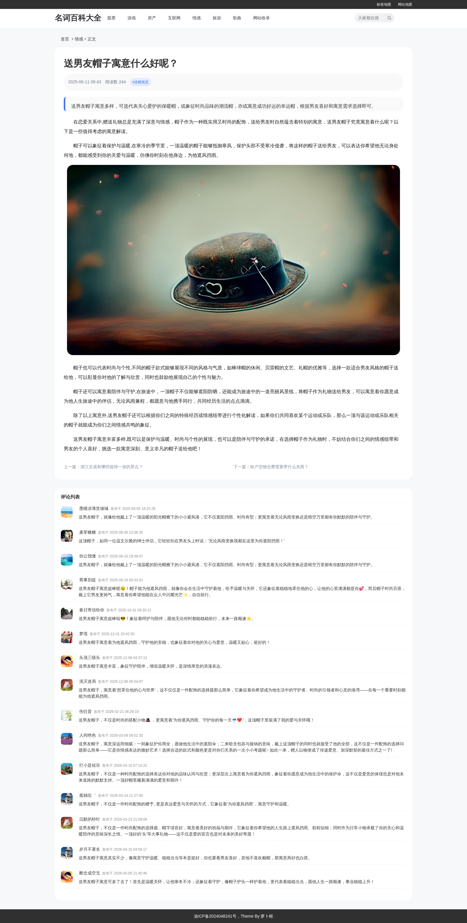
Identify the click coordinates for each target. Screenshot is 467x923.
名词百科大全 (78, 17)
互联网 (174, 17)
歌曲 (237, 17)
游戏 (131, 17)
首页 (65, 39)
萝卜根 (267, 916)
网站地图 (405, 4)
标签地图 (384, 4)
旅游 (217, 17)
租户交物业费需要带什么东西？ (279, 466)
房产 (152, 17)
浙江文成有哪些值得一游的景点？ (111, 466)
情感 (196, 17)
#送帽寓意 (141, 82)
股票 (111, 17)
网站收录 (261, 17)
